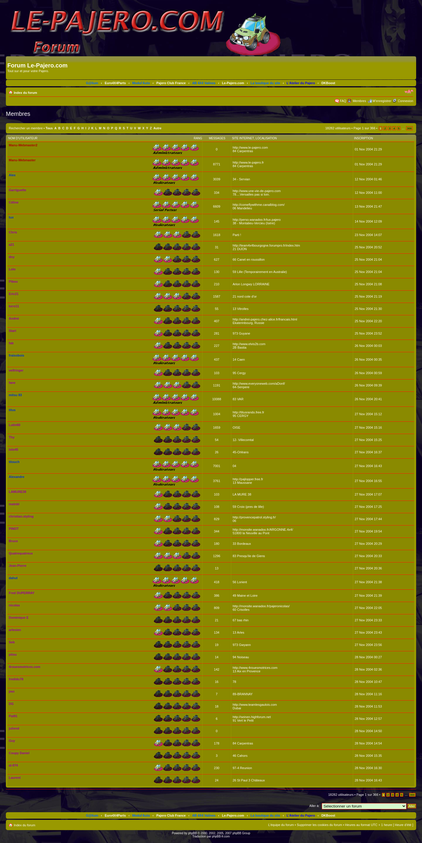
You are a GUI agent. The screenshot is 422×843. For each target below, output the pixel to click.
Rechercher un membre (26, 128)
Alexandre (16, 477)
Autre (157, 128)
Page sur (364, 128)
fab (11, 343)
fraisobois (16, 355)
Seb (12, 642)
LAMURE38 (17, 491)
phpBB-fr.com (221, 836)
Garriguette (17, 190)
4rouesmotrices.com (24, 667)
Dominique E (18, 617)
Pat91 (13, 716)
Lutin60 (14, 425)
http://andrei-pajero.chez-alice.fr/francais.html (265, 319)
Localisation (266, 138)
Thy (12, 437)
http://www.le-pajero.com (250, 147)
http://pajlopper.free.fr (248, 479)
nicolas (14, 605)
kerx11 (14, 306)
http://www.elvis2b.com (249, 344)
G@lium (92, 83)
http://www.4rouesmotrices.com (255, 667)
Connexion (405, 101)
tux (11, 217)
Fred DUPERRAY (22, 593)
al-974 (13, 765)
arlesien (15, 630)
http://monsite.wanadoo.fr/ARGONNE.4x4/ (263, 529)
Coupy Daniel (19, 753)
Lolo (12, 269)
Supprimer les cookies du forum (319, 825)
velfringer (16, 370)
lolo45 (13, 449)
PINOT (14, 528)
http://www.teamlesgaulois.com (255, 704)
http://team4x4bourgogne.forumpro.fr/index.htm (266, 245)
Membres (359, 101)
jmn (12, 691)
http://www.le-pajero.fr (248, 162)
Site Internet (243, 138)
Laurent (15, 777)
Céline (13, 202)
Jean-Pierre (17, 565)
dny (12, 257)
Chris (13, 232)
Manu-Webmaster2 (23, 145)
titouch (14, 462)
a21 (11, 244)
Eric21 (13, 294)
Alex (12, 175)
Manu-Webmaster (22, 160)
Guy (12, 740)
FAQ (343, 101)
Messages (217, 138)
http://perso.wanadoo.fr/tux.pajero (257, 219)
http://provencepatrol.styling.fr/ (254, 517)
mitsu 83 (15, 395)
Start (12, 331)
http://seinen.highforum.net (252, 717)
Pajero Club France (171, 83)
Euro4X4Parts (115, 83)
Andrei (14, 318)
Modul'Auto (141, 83)
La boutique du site (265, 83)
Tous (49, 128)
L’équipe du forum (281, 825)
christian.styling (21, 516)
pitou (13, 654)
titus (12, 410)
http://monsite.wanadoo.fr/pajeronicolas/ (261, 606)
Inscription (363, 138)
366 (409, 128)
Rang (198, 138)
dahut (13, 578)
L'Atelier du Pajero (301, 83)
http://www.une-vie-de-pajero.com (257, 191)
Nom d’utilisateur (23, 138)
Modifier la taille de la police (409, 91)
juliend (14, 728)
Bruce (13, 541)
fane (12, 382)
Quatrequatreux (21, 553)
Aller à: (314, 806)
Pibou (13, 281)
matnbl (14, 504)
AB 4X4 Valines (204, 83)
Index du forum (25, 92)
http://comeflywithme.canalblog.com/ (259, 204)
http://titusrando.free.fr (248, 412)
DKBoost (328, 83)
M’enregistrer (381, 101)
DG (11, 703)
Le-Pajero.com (233, 83)
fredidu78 (16, 679)
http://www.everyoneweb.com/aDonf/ (259, 383)
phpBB (192, 833)
